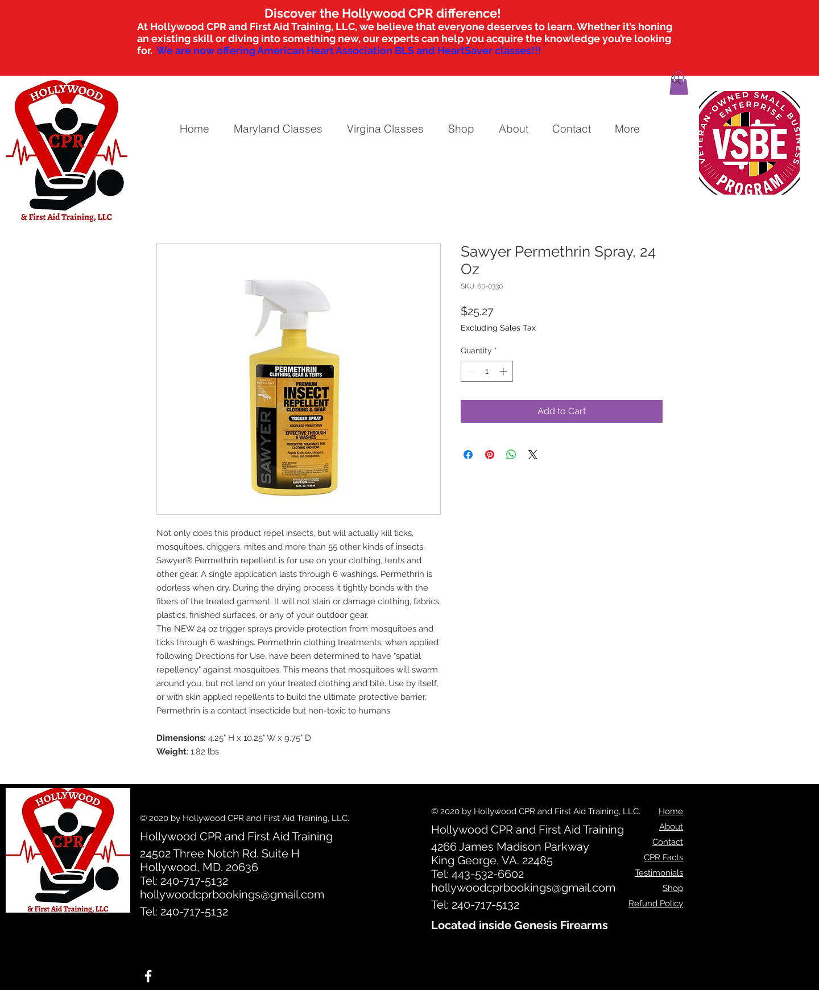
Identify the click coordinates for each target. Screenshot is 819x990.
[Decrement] (469, 371)
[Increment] (504, 371)
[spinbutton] (487, 371)
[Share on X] (533, 454)
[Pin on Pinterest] (490, 454)
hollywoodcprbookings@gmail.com (232, 894)
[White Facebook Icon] (148, 976)
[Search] (676, 80)
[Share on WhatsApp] (511, 454)
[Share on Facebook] (468, 454)
